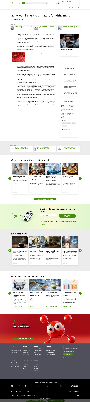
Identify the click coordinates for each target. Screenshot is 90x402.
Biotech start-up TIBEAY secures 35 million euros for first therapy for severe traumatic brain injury (70, 92)
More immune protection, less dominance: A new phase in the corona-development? (70, 86)
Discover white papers (50, 348)
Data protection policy (31, 395)
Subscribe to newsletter (67, 216)
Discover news (14, 348)
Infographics (25, 364)
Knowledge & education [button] (49, 7)
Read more (43, 224)
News (35, 362)
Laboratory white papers (50, 350)
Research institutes (26, 366)
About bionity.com (34, 391)
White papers (36, 366)
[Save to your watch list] (69, 8)
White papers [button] (40, 7)
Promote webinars (15, 364)
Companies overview (27, 356)
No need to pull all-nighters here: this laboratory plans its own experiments (70, 74)
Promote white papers (50, 354)
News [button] (12, 7)
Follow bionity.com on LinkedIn (68, 357)
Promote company (26, 354)
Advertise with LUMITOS (16, 391)
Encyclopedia (25, 362)
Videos (24, 368)
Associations (25, 352)
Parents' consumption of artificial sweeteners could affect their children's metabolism (70, 80)
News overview (14, 352)
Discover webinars (14, 362)
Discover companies (27, 348)
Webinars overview (15, 366)
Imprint (12, 395)
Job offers (36, 368)
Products (36, 364)
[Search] (46, 3)
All (23, 3)
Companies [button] (16, 7)
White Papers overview (50, 356)
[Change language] (75, 8)
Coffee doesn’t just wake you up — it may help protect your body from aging (70, 68)
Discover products (37, 348)
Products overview (37, 356)
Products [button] (22, 7)
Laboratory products (38, 350)
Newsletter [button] (59, 7)
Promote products (37, 354)
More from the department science (45, 199)
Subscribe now (67, 354)
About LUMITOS (26, 391)
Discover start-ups (26, 350)
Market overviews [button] (31, 7)
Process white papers (50, 352)
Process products (37, 352)
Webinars (36, 370)
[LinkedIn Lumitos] (78, 395)
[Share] (72, 8)
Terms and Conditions (20, 395)
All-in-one (36, 372)
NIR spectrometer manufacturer (23, 338)
